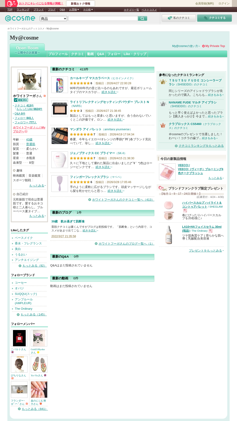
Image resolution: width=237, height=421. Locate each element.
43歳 (29, 139)
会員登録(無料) (204, 3)
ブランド (39, 9)
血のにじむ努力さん (38, 402)
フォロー (113, 54)
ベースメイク (24, 238)
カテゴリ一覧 (131, 9)
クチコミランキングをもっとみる (201, 145)
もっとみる (36, 185)
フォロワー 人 (26, 122)
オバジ (19, 288)
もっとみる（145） (34, 314)
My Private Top (215, 46)
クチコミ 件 (24, 105)
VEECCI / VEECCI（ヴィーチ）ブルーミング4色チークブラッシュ (200, 169)
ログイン (224, 3)
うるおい (21, 254)
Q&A (62, 9)
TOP (9, 9)
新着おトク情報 (80, 3)
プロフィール (58, 54)
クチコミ (77, 54)
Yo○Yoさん (38, 375)
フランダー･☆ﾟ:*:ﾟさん (19, 402)
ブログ (52, 9)
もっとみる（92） (34, 265)
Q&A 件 (20, 113)
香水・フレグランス (28, 243)
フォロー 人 (24, 118)
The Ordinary (23, 308)
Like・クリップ (135, 54)
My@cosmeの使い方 (185, 46)
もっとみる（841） (35, 409)
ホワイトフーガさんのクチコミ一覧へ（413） (123, 199)
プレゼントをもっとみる (205, 250)
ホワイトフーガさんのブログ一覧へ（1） (126, 243)
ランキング (23, 9)
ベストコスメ (149, 9)
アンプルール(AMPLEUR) (24, 301)
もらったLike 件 (29, 109)
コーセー (21, 282)
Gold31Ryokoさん (38, 351)
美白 (18, 249)
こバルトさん (18, 350)
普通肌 (30, 144)
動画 (90, 54)
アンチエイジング (27, 260)
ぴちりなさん (18, 376)
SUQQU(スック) (26, 294)
